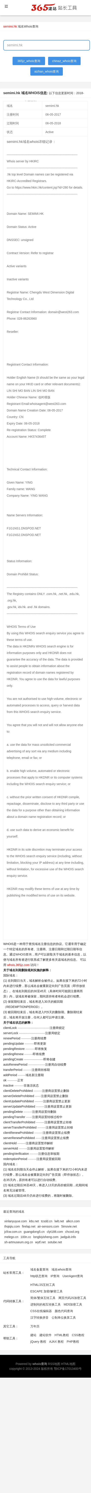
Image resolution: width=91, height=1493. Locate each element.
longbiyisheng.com (45, 1237)
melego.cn (11, 1237)
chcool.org (72, 1231)
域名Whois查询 (28, 26)
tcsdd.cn (46, 1221)
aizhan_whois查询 (46, 71)
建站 (33, 1335)
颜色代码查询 (64, 1311)
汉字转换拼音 (39, 1317)
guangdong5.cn (34, 1231)
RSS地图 (54, 1364)
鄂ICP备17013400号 (68, 1368)
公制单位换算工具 (64, 1317)
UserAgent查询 (72, 1276)
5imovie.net (69, 1226)
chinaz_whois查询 (64, 61)
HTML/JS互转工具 (42, 1285)
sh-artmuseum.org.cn (18, 1242)
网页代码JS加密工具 (72, 1298)
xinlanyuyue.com (15, 1221)
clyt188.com (55, 1231)
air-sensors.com (48, 1226)
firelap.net (28, 1226)
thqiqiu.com (12, 1226)
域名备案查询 (39, 1269)
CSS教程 (78, 1335)
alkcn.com (73, 1221)
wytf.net (40, 1242)
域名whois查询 (62, 1269)
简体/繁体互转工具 (42, 1298)
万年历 (34, 1326)
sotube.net (55, 1242)
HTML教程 (62, 1335)
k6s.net (34, 1221)
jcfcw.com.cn (12, 1231)
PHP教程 (73, 1341)
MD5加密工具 (73, 1304)
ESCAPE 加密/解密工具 (46, 1291)
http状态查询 (38, 1276)
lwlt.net (59, 1221)
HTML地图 (68, 1364)
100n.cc (26, 1237)
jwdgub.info (68, 1237)
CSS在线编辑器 (41, 1311)
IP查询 (54, 1276)
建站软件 (45, 1335)
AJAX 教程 (56, 1341)
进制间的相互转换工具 (45, 1304)
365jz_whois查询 (29, 61)
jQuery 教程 (38, 1341)
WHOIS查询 (23, 954)
